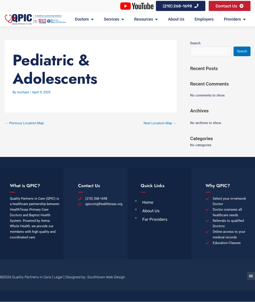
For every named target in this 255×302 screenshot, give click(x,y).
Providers (235, 19)
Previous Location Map (24, 123)
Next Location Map (160, 123)
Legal (58, 277)
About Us (176, 19)
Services (114, 19)
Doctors (84, 19)
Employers (204, 19)
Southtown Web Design (106, 277)
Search (195, 43)
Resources (146, 19)
